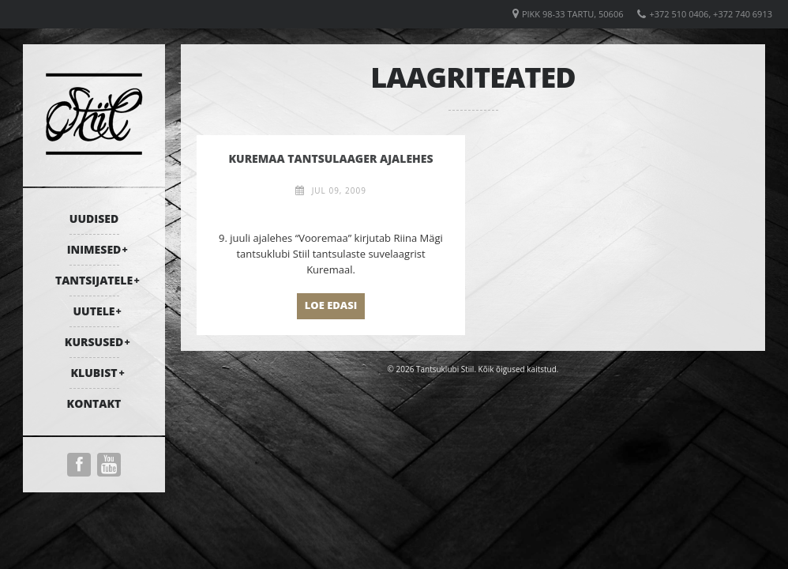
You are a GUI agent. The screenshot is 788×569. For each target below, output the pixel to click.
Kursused (94, 341)
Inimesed (94, 249)
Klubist (93, 372)
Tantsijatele (94, 280)
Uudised (93, 218)
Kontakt (94, 403)
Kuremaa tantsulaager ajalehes (330, 158)
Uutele (94, 310)
